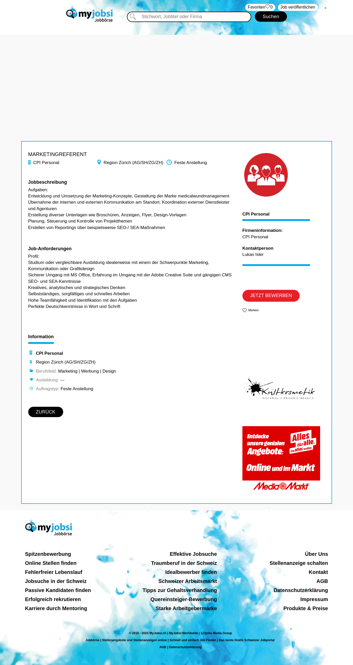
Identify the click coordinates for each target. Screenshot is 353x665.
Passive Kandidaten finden (58, 590)
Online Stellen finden (51, 563)
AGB (322, 581)
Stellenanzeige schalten (299, 563)
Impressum (314, 599)
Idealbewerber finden (191, 572)
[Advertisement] (176, 71)
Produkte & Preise (305, 608)
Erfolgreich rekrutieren (53, 599)
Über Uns (316, 554)
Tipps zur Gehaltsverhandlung (179, 590)
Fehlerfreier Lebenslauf (53, 572)
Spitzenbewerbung (48, 554)
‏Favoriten (260, 7)
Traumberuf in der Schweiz (184, 563)
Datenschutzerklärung (300, 590)
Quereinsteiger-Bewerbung (183, 599)
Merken (253, 310)
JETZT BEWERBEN (271, 295)
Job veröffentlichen (297, 7)
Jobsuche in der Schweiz (56, 581)
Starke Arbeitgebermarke (186, 608)
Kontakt (318, 572)
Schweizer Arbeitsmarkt (188, 581)
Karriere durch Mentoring (56, 608)
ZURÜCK (45, 412)
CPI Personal (256, 214)
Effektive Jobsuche (193, 554)
